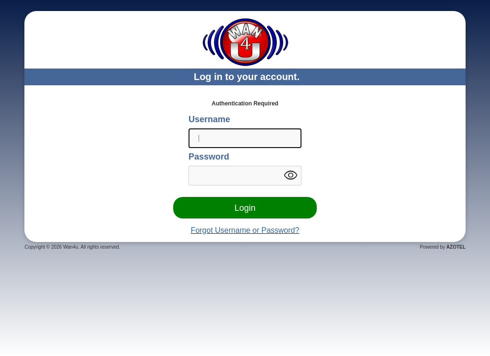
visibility (290, 175)
